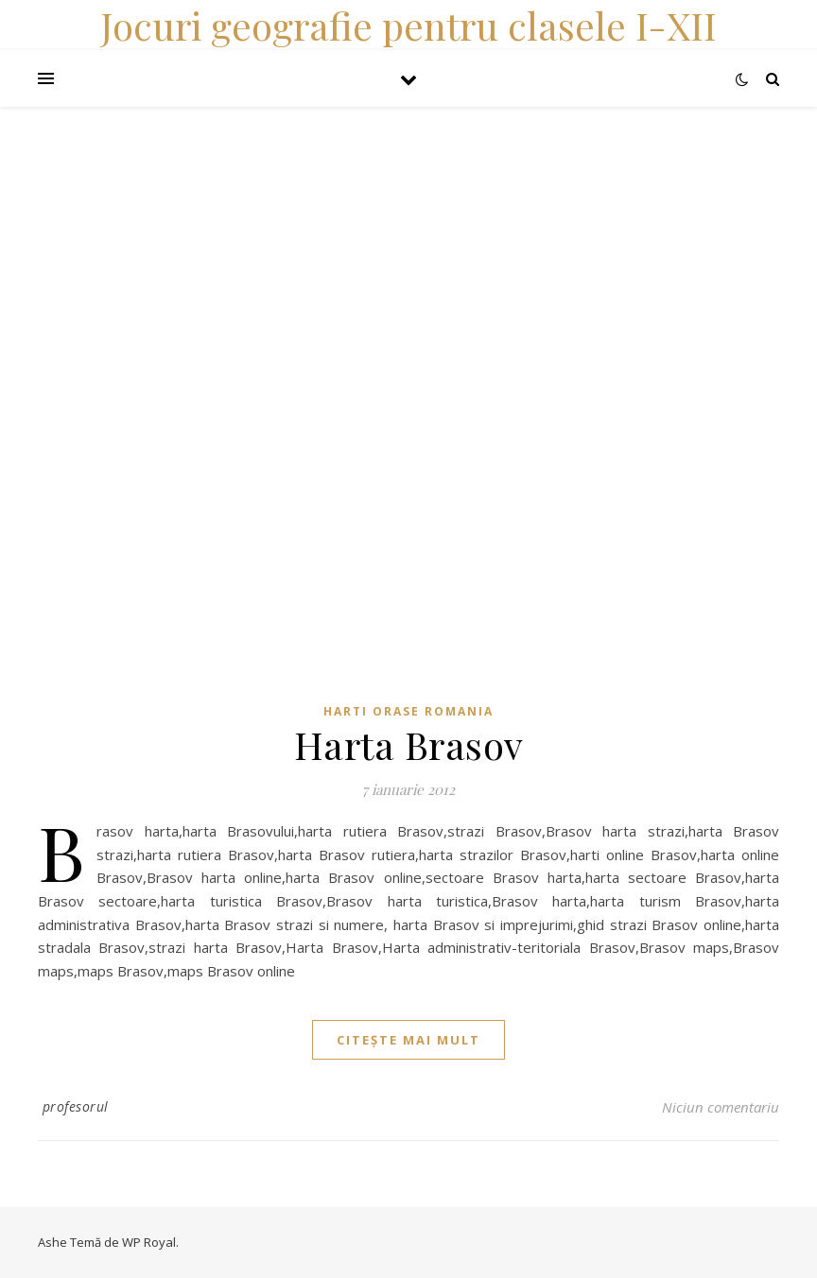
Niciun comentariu (720, 1106)
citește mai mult (408, 1039)
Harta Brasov (409, 744)
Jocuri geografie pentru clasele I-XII (408, 25)
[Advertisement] (408, 239)
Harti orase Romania (408, 711)
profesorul (76, 1106)
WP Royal (149, 1242)
